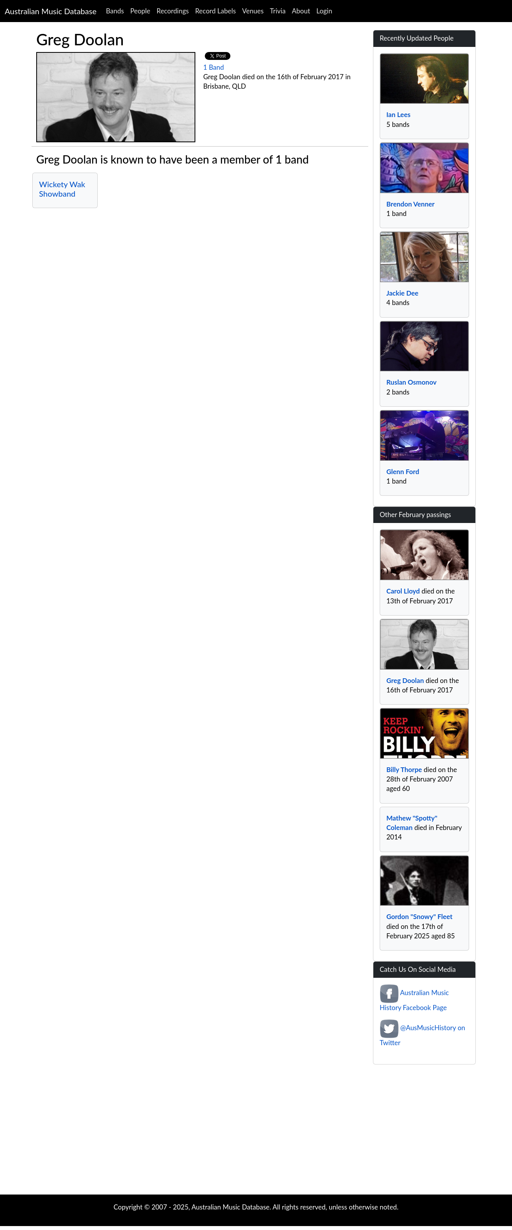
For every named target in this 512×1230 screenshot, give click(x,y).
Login (324, 11)
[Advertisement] (256, 1131)
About (301, 11)
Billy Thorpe (404, 769)
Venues (253, 11)
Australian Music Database (50, 11)
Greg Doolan (405, 680)
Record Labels (215, 11)
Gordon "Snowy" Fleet (419, 916)
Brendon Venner (410, 204)
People (140, 11)
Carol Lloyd (403, 591)
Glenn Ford (402, 471)
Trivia (278, 11)
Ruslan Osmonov (411, 382)
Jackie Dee (402, 293)
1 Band (213, 67)
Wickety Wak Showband (62, 188)
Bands (115, 11)
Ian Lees (398, 114)
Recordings (173, 11)
